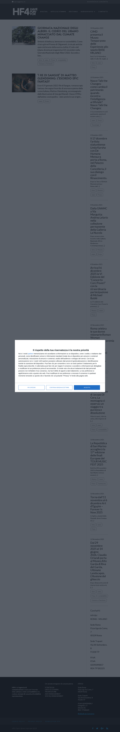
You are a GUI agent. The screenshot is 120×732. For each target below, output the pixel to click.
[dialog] (60, 366)
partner (30, 354)
